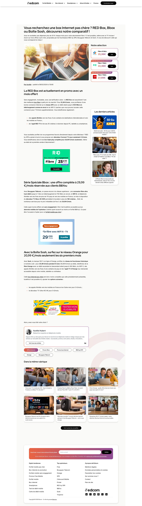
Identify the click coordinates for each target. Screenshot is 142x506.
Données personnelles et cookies (96, 470)
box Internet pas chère (35, 277)
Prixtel (59, 482)
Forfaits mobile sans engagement (40, 473)
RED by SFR (79, 350)
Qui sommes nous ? (91, 476)
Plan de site (89, 482)
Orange (29, 355)
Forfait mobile (33, 479)
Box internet (33, 482)
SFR (58, 476)
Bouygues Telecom (44, 355)
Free (58, 467)
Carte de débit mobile (36, 491)
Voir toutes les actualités (71, 428)
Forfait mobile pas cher (37, 467)
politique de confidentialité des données (96, 456)
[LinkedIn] (85, 343)
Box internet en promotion (38, 470)
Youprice (60, 495)
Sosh (58, 491)
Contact (87, 479)
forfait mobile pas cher (53, 212)
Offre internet (31, 350)
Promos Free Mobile (36, 476)
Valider (107, 452)
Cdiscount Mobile (63, 479)
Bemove (54, 499)
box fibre (37, 102)
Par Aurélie (27, 84)
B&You (59, 488)
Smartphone (33, 485)
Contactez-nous (108, 3)
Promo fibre (46, 350)
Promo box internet (62, 350)
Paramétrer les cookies (93, 473)
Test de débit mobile (36, 488)
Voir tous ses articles (35, 343)
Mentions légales (90, 467)
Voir (112, 54)
